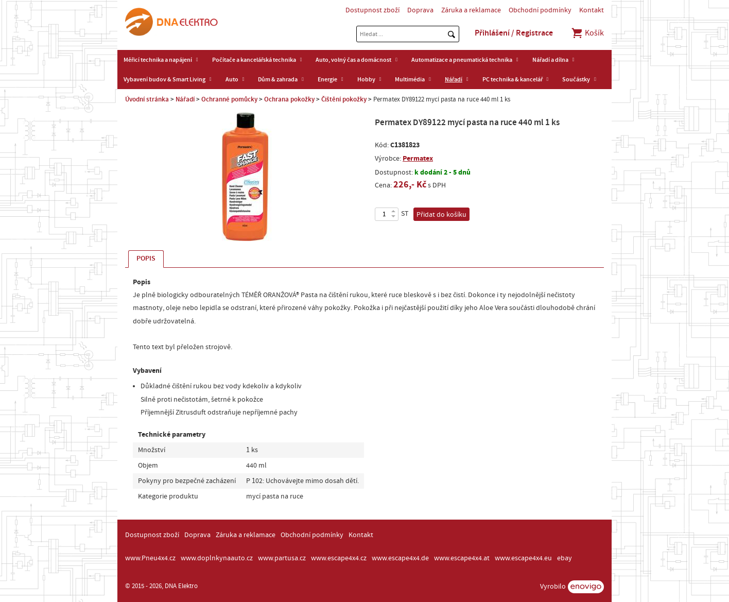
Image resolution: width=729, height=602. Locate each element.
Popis (145, 258)
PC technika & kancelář (512, 79)
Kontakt (591, 10)
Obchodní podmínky (540, 10)
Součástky (576, 79)
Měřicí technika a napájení (158, 59)
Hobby (366, 79)
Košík (587, 33)
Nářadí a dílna (550, 59)
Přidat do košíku (441, 215)
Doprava (420, 10)
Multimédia (410, 79)
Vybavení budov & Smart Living (164, 79)
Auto (231, 79)
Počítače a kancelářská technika (254, 59)
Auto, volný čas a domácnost (353, 59)
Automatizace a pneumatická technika (461, 59)
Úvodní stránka (147, 99)
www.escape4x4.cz (339, 558)
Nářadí (453, 79)
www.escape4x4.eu (523, 558)
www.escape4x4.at (462, 558)
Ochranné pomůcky (229, 99)
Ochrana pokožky (289, 99)
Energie (327, 79)
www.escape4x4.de (400, 558)
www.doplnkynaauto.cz (217, 558)
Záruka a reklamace (471, 10)
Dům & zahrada (278, 79)
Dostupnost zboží (372, 10)
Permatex (418, 158)
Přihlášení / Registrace (514, 33)
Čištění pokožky (344, 99)
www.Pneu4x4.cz (150, 558)
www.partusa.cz (282, 558)
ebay (564, 558)
